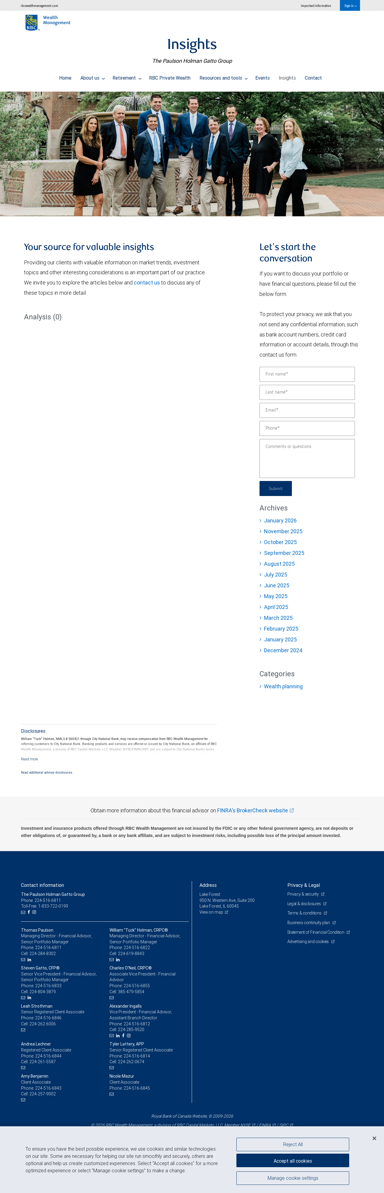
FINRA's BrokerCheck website (252, 810)
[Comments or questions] (307, 458)
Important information (316, 6)
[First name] (307, 374)
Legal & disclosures (304, 903)
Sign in (350, 6)
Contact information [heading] (42, 885)
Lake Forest (210, 894)
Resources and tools (224, 76)
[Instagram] (35, 912)
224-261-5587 (42, 1061)
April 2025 (276, 607)
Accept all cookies (293, 1160)
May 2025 (275, 596)
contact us (147, 282)
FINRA (265, 1125)
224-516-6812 (137, 1024)
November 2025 (283, 531)
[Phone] (307, 428)
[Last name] (307, 392)
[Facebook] (30, 912)
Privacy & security (303, 894)
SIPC (283, 1125)
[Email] (307, 410)
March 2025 (278, 617)
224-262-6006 (42, 1024)
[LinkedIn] (30, 960)
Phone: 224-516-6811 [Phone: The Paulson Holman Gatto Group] (41, 900)
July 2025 (275, 574)
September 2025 (284, 552)
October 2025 (280, 542)
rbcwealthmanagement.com (39, 6)
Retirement (127, 76)
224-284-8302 (42, 953)
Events (262, 76)
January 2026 (280, 520)
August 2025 (279, 563)
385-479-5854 (131, 991)
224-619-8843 (131, 953)
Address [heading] (208, 885)
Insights (287, 76)
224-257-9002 (42, 1094)
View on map (212, 912)
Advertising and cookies (309, 941)
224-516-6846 (48, 1018)
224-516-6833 (48, 985)
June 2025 (276, 585)
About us (92, 76)
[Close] (374, 1138)
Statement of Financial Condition (317, 932)
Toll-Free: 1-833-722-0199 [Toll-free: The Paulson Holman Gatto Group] (45, 906)
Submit (276, 488)
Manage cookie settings (293, 1179)
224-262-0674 (131, 1061)
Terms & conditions (305, 913)
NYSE (245, 1125)
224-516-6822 (137, 947)
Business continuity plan (309, 922)
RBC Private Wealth (169, 76)
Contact (313, 76)
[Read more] (29, 759)
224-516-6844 (48, 1056)
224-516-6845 (137, 1088)
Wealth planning (283, 686)
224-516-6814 (137, 1056)
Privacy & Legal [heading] (303, 885)
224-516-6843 (48, 1088)
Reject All (293, 1144)
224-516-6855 (137, 985)
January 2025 (280, 639)
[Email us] (24, 912)
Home (65, 76)
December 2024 (283, 650)
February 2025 (281, 628)
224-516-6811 (48, 947)
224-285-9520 (131, 1029)
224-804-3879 (42, 991)
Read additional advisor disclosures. (47, 772)
